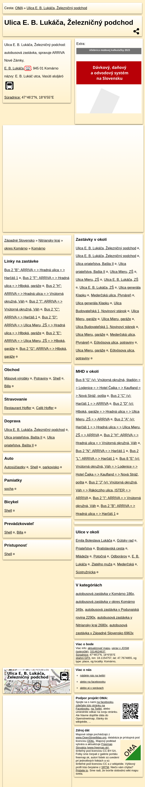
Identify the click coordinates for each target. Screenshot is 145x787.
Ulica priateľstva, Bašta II (23, 437)
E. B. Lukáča (17, 68)
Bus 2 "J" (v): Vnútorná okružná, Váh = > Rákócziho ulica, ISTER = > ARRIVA (107, 490)
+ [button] (10, 132)
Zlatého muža (102, 564)
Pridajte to (82, 770)
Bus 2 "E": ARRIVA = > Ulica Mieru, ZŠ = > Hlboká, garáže (34, 341)
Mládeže (82, 556)
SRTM (105, 767)
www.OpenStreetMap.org (91, 737)
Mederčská (125, 564)
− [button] (10, 139)
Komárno (38, 248)
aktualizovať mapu (99, 648)
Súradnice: (12, 97)
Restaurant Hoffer (17, 408)
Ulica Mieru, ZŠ (121, 272)
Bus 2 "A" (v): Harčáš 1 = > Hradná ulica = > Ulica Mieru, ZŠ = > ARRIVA (108, 427)
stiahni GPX (83, 658)
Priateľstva (84, 548)
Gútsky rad (125, 540)
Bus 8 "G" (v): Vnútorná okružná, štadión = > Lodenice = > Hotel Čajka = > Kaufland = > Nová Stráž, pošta (108, 388)
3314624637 (97, 651)
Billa (7, 386)
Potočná (100, 556)
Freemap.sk (91, 228)
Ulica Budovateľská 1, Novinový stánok (105, 327)
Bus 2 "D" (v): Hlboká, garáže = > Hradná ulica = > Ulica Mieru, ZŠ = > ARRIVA (107, 411)
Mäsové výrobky (16, 378)
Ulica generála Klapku (92, 303)
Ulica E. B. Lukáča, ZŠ (121, 279)
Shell (57, 378)
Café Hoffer (45, 408)
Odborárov (119, 556)
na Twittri (96, 708)
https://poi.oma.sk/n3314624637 (124, 228)
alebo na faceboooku (93, 681)
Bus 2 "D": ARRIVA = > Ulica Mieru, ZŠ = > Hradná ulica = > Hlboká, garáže (34, 325)
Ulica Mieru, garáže (116, 319)
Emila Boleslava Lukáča (94, 540)
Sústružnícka (85, 572)
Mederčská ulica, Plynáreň (111, 295)
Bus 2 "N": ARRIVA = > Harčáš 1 (100, 451)
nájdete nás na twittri (92, 675)
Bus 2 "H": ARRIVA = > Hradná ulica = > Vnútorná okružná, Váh (33, 293)
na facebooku (105, 702)
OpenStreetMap (69, 228)
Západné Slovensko (19, 240)
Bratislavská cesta (110, 548)
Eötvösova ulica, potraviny (114, 342)
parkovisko (51, 467)
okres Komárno (16, 248)
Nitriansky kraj (49, 240)
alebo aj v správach (92, 687)
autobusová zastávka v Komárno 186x (105, 594)
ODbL (90, 741)
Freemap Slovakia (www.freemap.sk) (94, 746)
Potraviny (41, 378)
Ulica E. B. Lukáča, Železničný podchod (57, 8)
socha (9, 489)
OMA (19, 8)
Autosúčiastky (15, 467)
